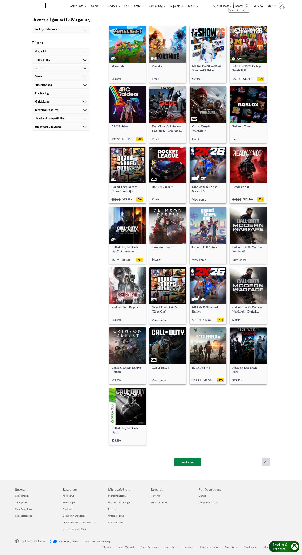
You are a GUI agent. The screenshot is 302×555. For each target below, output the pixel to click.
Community (155, 6)
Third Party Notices (210, 547)
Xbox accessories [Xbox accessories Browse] (23, 515)
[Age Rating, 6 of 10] (60, 93)
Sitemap (106, 547)
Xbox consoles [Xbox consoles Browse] (22, 495)
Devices (112, 6)
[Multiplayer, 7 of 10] (60, 101)
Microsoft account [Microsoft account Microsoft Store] (117, 495)
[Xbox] (57, 6)
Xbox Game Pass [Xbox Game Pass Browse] (23, 509)
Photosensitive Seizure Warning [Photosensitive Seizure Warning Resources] (79, 522)
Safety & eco (231, 547)
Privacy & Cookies (149, 547)
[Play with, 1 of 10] (60, 51)
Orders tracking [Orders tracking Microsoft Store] (116, 515)
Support (175, 6)
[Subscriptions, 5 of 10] (60, 85)
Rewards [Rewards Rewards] (155, 495)
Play (126, 6)
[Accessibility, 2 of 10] (60, 60)
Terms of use (170, 547)
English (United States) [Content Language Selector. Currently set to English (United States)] (33, 541)
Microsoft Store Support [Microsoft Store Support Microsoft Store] (120, 502)
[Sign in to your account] (276, 6)
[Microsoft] (29, 6)
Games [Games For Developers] (202, 495)
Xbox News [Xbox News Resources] (68, 495)
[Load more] (187, 462)
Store (137, 6)
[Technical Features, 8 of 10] (60, 110)
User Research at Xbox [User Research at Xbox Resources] (74, 529)
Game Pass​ (76, 6)
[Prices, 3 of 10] (60, 68)
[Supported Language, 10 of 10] (60, 127)
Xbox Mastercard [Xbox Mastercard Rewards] (159, 502)
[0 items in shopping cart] (258, 5)
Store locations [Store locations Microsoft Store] (116, 522)
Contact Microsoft (125, 547)
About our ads (251, 547)
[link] (127, 54)
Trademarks (188, 547)
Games (95, 6)
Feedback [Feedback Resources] (67, 509)
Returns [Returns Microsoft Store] (112, 509)
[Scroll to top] (266, 462)
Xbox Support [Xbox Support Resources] (69, 502)
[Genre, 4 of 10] (60, 76)
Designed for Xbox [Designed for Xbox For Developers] (208, 502)
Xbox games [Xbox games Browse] (21, 502)
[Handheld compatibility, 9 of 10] (60, 118)
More (191, 6)
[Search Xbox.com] (241, 5)
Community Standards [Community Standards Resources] (74, 515)
